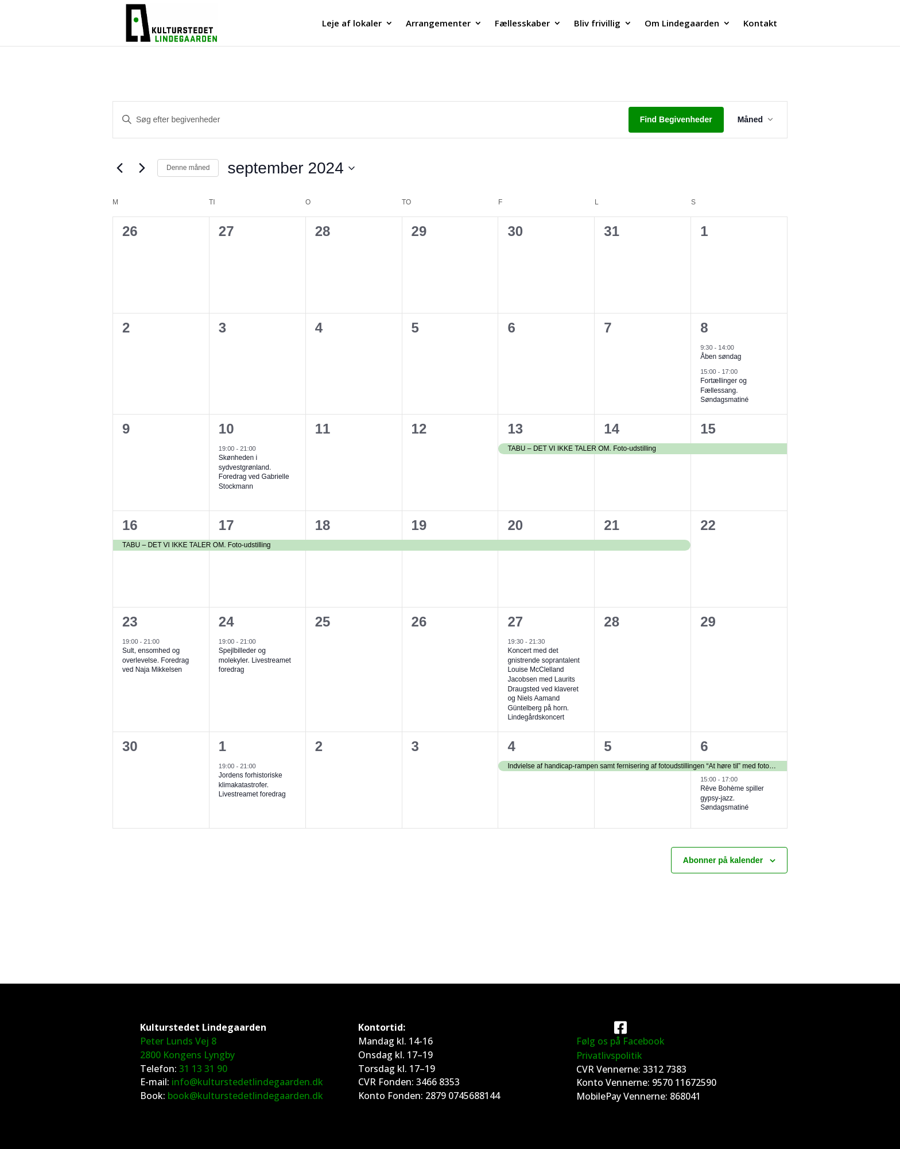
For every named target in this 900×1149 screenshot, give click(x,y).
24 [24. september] (226, 621)
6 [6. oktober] (704, 746)
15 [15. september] (708, 428)
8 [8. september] (704, 327)
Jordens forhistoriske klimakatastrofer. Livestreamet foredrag (252, 784)
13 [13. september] (515, 428)
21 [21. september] (611, 525)
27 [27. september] (515, 621)
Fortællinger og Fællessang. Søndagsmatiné (724, 390)
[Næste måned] (142, 168)
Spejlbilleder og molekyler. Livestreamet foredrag (255, 660)
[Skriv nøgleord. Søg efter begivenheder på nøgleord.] (371, 120)
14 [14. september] (611, 428)
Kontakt (760, 24)
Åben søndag (720, 357)
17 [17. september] (226, 525)
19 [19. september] (419, 525)
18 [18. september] (323, 525)
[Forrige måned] (119, 168)
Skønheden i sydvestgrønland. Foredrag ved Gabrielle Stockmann (254, 472)
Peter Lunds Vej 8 (178, 1041)
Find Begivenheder (676, 119)
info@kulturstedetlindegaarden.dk (247, 1082)
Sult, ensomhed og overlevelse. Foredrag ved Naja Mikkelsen (155, 660)
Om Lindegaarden (682, 24)
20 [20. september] (515, 525)
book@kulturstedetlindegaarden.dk (245, 1095)
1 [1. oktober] (222, 746)
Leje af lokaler (352, 24)
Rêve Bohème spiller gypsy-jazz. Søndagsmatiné (732, 797)
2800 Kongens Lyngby (187, 1055)
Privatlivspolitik (609, 1055)
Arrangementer (438, 24)
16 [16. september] (130, 525)
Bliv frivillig (597, 24)
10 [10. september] (226, 428)
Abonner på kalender (723, 860)
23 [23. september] (130, 621)
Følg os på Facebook (620, 1041)
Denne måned (188, 168)
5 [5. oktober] (607, 746)
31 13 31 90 (203, 1068)
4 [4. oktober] (511, 746)
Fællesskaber (522, 24)
